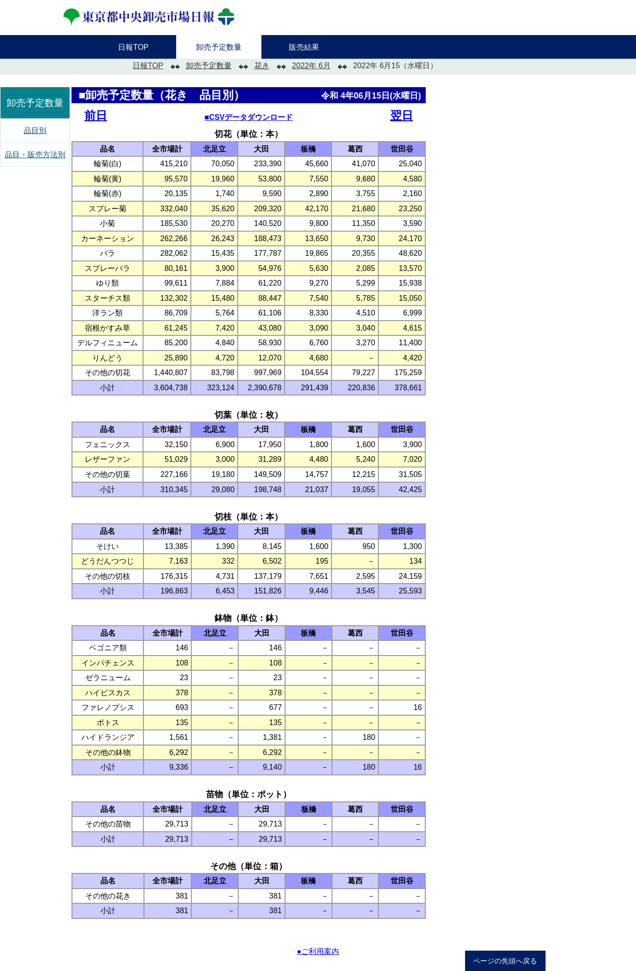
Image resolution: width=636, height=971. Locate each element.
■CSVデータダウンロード (249, 117)
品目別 (35, 130)
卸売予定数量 (209, 66)
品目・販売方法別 (35, 155)
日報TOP (148, 66)
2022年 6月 (311, 66)
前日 (95, 115)
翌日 (401, 115)
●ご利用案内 (318, 951)
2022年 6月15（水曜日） (395, 66)
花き (261, 66)
